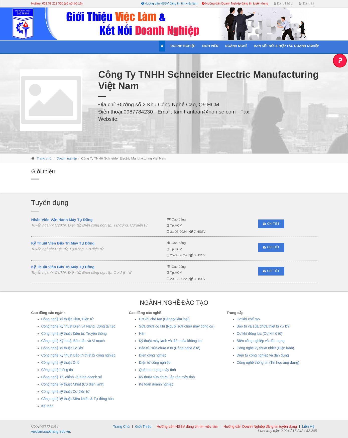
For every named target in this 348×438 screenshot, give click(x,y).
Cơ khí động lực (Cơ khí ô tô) (259, 334)
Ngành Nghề (236, 46)
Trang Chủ (121, 426)
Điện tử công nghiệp (155, 362)
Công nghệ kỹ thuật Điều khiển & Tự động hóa (77, 399)
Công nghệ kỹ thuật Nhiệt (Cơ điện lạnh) (72, 384)
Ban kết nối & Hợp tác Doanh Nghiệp (286, 46)
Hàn (142, 334)
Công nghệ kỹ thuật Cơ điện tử (65, 392)
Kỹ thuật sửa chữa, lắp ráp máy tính (167, 377)
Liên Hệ (308, 426)
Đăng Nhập (283, 3)
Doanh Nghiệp (182, 46)
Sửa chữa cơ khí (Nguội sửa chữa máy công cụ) (177, 326)
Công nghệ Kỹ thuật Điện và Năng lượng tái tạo (78, 326)
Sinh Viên (210, 46)
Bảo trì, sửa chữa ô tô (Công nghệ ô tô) (169, 348)
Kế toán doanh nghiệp (156, 384)
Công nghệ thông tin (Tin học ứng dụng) (268, 362)
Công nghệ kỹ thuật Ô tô (60, 362)
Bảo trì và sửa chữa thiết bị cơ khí (263, 326)
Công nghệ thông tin (57, 370)
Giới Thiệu (143, 426)
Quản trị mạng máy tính (157, 370)
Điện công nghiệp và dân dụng (261, 341)
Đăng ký (306, 3)
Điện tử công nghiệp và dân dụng (263, 355)
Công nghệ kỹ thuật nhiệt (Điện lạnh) (265, 348)
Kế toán (47, 406)
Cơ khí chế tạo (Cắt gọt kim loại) (164, 319)
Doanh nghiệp (67, 158)
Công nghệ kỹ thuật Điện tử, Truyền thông (74, 334)
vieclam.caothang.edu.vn (50, 432)
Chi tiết (271, 224)
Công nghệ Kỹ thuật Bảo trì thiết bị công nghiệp (78, 355)
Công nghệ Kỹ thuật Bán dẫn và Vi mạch (73, 341)
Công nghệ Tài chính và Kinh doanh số (71, 377)
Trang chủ (44, 158)
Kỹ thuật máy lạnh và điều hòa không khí (171, 341)
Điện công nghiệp (152, 355)
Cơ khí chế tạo (248, 319)
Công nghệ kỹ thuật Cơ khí (62, 348)
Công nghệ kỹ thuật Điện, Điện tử (67, 319)
